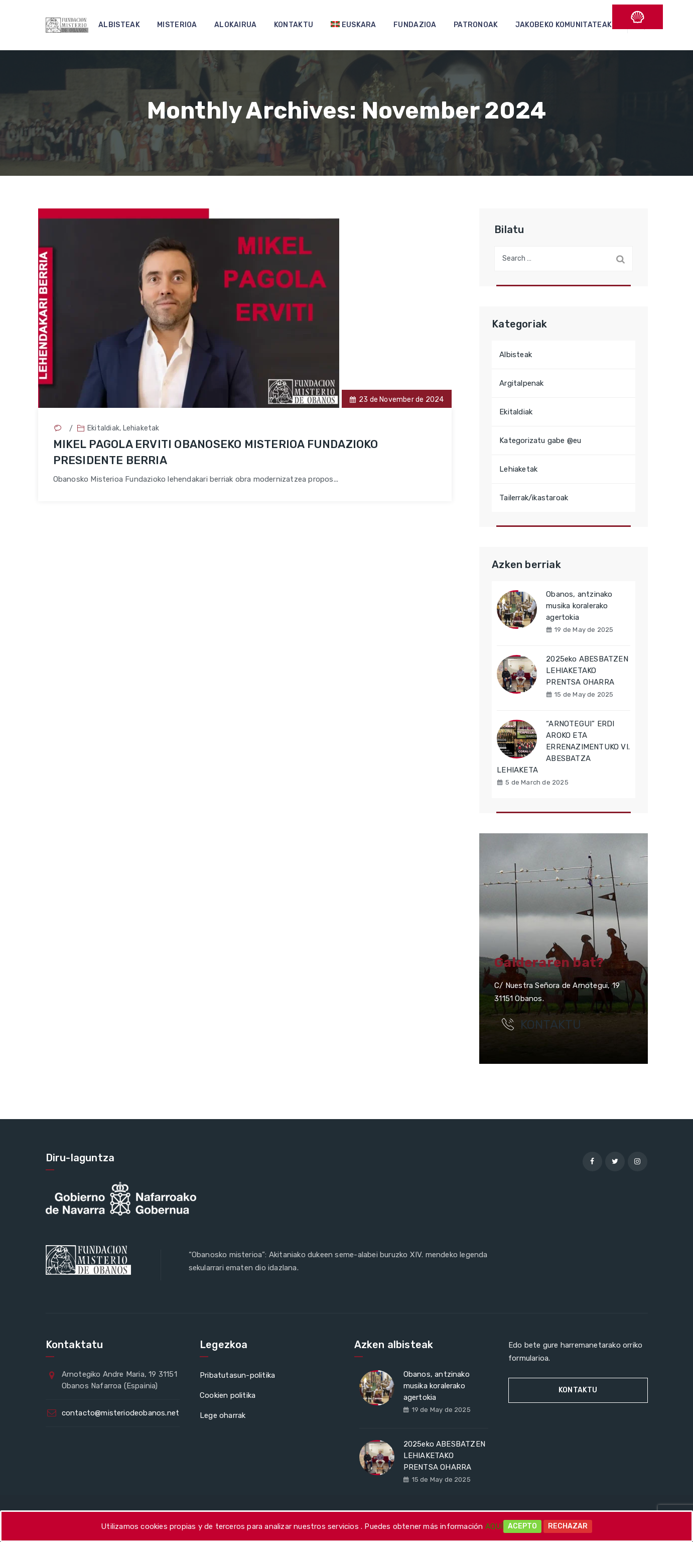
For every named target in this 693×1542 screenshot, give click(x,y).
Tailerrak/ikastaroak (533, 497)
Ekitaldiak (103, 428)
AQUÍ (494, 1526)
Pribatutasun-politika (237, 1375)
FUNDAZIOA (415, 25)
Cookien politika (227, 1395)
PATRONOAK (476, 25)
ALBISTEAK (119, 25)
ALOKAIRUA (235, 25)
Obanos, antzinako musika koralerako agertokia (579, 606)
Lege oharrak (222, 1415)
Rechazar (568, 1526)
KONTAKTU (293, 25)
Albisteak (515, 354)
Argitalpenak (521, 383)
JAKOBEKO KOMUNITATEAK (563, 25)
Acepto (522, 1526)
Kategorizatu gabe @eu (540, 440)
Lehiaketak (141, 428)
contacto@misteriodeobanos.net (121, 1412)
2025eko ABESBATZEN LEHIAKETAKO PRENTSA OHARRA (587, 670)
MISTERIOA (177, 25)
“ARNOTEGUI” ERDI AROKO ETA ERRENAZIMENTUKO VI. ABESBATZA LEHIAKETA (563, 747)
